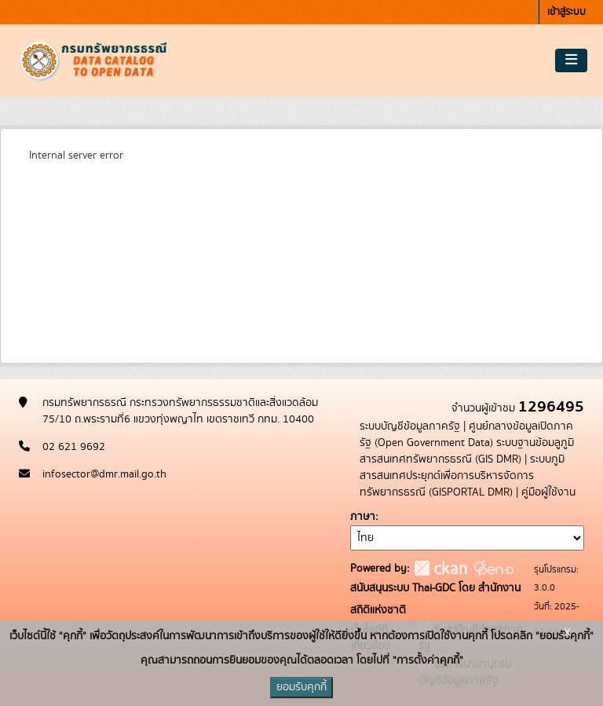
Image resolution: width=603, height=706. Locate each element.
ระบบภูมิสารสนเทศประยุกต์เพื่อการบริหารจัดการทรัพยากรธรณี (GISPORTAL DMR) (462, 476)
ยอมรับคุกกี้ (301, 687)
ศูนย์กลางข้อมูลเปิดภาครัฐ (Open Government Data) (466, 435)
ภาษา (362, 517)
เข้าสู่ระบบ (566, 12)
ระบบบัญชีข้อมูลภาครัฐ (410, 426)
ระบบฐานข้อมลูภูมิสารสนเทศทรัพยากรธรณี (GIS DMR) (467, 451)
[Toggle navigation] (571, 60)
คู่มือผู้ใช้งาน (548, 492)
